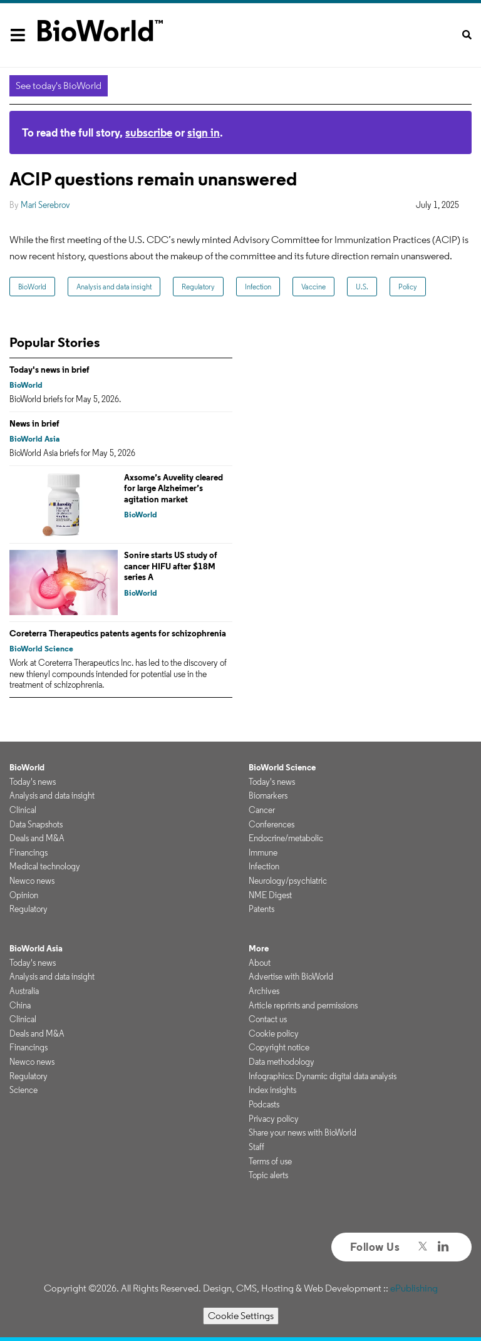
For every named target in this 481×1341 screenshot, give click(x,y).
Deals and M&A (37, 838)
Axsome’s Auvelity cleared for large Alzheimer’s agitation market (173, 488)
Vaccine (313, 286)
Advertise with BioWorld (291, 976)
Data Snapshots (36, 824)
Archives (264, 991)
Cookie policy (274, 1033)
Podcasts (264, 1104)
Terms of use (270, 1161)
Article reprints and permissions (303, 1005)
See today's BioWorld (58, 85)
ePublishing (414, 1288)
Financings (28, 852)
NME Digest (270, 895)
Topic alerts (268, 1175)
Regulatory (198, 286)
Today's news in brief (49, 369)
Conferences (271, 824)
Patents (261, 908)
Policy (407, 286)
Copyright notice (279, 1047)
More (259, 948)
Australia (24, 991)
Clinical (22, 809)
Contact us (268, 1019)
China (20, 1005)
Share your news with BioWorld (302, 1132)
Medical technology (44, 866)
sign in (203, 132)
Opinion (23, 895)
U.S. (362, 286)
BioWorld (32, 286)
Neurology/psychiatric (288, 880)
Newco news (31, 880)
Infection (258, 286)
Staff (256, 1146)
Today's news (32, 781)
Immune (263, 852)
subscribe (148, 132)
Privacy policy (274, 1118)
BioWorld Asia (34, 438)
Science (23, 1089)
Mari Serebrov (45, 204)
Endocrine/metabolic (286, 838)
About (260, 962)
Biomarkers (268, 795)
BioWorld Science (41, 648)
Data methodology (281, 1061)
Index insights (272, 1089)
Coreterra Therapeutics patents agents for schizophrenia (117, 633)
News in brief (34, 423)
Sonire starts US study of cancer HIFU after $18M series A (170, 565)
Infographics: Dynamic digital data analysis (322, 1076)
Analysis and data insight (114, 286)
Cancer (262, 809)
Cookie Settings (241, 1316)
